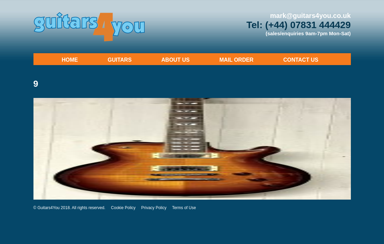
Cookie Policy (123, 207)
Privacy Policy (154, 207)
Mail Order (236, 60)
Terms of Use (184, 207)
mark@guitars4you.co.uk (310, 15)
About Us (175, 60)
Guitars (120, 60)
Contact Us (300, 60)
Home (70, 60)
